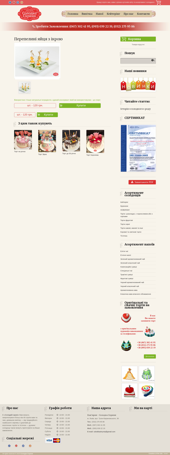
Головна (73, 13)
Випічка (87, 13)
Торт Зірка (42, 154)
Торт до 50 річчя (69, 153)
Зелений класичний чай (130, 263)
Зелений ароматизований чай (132, 259)
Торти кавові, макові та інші (131, 228)
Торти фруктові (126, 220)
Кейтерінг (113, 13)
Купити (81, 105)
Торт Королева (92, 155)
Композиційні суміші (128, 267)
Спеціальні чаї (126, 271)
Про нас (129, 13)
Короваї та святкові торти (130, 232)
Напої (99, 13)
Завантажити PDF (142, 182)
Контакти (143, 13)
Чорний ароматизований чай (132, 282)
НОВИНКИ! (125, 210)
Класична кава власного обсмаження (135, 294)
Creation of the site (156, 453)
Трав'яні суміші (126, 275)
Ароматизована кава (128, 290)
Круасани (124, 206)
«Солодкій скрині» (11, 415)
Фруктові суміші (126, 278)
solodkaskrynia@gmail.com (104, 432)
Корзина (158, 2)
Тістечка (123, 236)
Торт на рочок (19, 151)
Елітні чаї (124, 251)
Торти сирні (125, 224)
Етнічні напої (125, 255)
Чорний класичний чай (129, 286)
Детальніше (149, 356)
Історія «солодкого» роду (135, 109)
